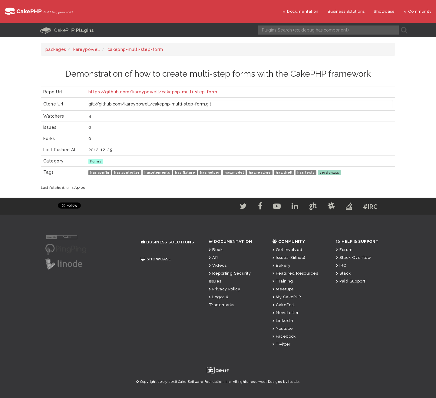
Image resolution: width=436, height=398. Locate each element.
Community (417, 11)
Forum (344, 249)
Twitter (281, 344)
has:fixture (185, 172)
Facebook (284, 336)
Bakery (281, 265)
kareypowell (86, 49)
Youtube (282, 328)
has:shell (284, 172)
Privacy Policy (224, 289)
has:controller (126, 172)
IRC (341, 265)
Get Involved (287, 249)
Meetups (282, 289)
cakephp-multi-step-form (135, 49)
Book (216, 249)
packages (55, 49)
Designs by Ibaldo (283, 382)
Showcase (384, 11)
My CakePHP (286, 297)
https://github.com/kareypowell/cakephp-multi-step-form (152, 91)
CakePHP (67, 30)
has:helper (210, 172)
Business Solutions (346, 11)
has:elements (157, 172)
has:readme (260, 172)
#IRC (370, 206)
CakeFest (283, 305)
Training (282, 281)
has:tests (306, 172)
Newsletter (285, 312)
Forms (95, 161)
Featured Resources (295, 273)
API (214, 257)
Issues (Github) (289, 257)
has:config (99, 172)
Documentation (301, 11)
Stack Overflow (353, 257)
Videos (217, 265)
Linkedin (282, 320)
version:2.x (329, 172)
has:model (234, 172)
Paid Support (350, 281)
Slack (343, 273)
